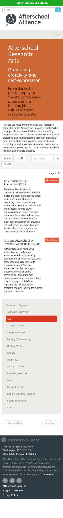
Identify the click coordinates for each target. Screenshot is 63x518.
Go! (57, 158)
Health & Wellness (16, 346)
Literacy (11, 353)
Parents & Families (16, 366)
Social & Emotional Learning (21, 394)
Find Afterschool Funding (31, 3)
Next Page (51, 423)
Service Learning (15, 387)
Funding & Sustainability (19, 339)
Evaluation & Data (16, 332)
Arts (9, 318)
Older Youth (13, 359)
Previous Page (13, 423)
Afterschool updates (14, 485)
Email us (31, 453)
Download (52, 180)
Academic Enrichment (18, 312)
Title (7, 164)
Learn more (48, 474)
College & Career (15, 325)
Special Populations (17, 400)
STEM (10, 407)
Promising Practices (17, 373)
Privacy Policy (10, 495)
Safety (10, 380)
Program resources (13, 490)
